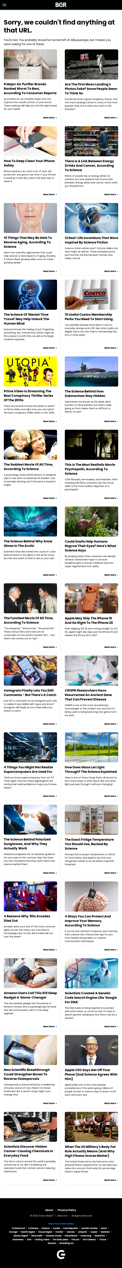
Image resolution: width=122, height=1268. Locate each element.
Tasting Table (42, 1239)
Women (52, 1243)
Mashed (105, 1232)
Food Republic (70, 1228)
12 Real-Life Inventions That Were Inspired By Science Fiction (91, 240)
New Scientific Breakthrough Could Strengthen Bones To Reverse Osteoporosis (27, 1074)
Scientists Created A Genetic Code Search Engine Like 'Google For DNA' (91, 997)
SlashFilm (100, 1235)
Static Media (45, 1216)
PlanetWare (71, 1235)
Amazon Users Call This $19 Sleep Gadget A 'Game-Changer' (30, 995)
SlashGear (18, 1239)
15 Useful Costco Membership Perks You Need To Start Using (89, 316)
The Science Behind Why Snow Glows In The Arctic (28, 543)
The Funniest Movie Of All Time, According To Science (29, 620)
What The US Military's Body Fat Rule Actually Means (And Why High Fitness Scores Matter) (90, 1151)
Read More (49, 117)
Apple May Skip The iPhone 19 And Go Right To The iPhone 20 (89, 620)
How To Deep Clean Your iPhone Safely (29, 163)
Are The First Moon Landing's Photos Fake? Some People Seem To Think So (91, 88)
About (49, 1210)
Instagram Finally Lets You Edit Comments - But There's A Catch (30, 692)
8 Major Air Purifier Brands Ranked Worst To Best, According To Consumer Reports (30, 88)
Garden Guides (89, 1228)
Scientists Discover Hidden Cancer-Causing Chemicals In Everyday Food (28, 1151)
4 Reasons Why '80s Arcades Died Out (27, 918)
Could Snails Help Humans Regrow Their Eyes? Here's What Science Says (90, 545)
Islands (71, 1232)
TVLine (102, 1239)
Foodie (56, 1228)
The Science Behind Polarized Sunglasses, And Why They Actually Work (27, 843)
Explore (46, 1228)
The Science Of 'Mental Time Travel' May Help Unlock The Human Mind (26, 319)
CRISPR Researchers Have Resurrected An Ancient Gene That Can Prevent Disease (88, 694)
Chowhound (18, 1228)
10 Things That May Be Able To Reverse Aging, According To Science (28, 242)
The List (75, 1239)
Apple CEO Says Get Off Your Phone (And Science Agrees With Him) (91, 1074)
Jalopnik (82, 1232)
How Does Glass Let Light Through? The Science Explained (91, 769)
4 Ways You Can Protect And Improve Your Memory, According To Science (88, 920)
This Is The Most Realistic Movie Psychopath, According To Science (90, 469)
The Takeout (89, 1239)
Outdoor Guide (53, 1235)
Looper (94, 1232)
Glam (104, 1228)
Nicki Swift (36, 1235)
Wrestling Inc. (66, 1243)
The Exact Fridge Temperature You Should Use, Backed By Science (89, 844)
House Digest (45, 1232)
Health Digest (28, 1232)
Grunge (13, 1232)
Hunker (59, 1232)
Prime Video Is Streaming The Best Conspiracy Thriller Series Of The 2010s (28, 395)
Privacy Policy (67, 1210)
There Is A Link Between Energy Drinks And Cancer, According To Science (89, 165)
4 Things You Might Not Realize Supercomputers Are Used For (28, 769)
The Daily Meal (60, 1239)
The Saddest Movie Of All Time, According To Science (28, 466)
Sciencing (86, 1235)
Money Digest (21, 1235)
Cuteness (33, 1228)
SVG (29, 1239)
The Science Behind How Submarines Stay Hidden (85, 393)
